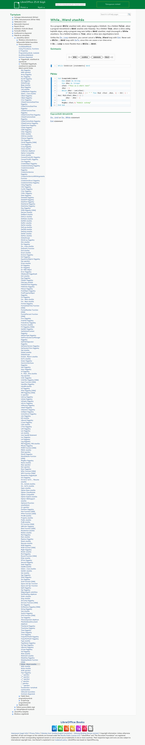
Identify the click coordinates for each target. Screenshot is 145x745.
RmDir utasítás (26, 552)
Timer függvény (26, 632)
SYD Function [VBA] (28, 615)
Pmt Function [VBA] (28, 511)
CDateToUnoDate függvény (30, 121)
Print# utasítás (26, 516)
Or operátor (25, 507)
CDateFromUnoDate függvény (28, 118)
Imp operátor (25, 376)
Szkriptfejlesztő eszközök (25, 709)
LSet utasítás (25, 424)
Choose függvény (27, 138)
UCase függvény (26, 649)
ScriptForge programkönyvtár (25, 701)
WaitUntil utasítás (27, 656)
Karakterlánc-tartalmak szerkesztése (29, 689)
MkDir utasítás (26, 450)
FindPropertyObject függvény (28, 294)
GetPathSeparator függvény (27, 343)
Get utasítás (25, 350)
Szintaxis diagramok (26, 57)
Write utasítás (26, 668)
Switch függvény (27, 613)
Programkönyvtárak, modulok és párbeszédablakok (29, 54)
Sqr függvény (25, 590)
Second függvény (27, 562)
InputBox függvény (27, 384)
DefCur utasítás (26, 217)
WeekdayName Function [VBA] (29, 661)
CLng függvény (26, 147)
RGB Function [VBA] (28, 548)
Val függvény (25, 651)
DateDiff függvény (27, 200)
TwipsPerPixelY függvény (30, 639)
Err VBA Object (26, 270)
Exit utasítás (25, 276)
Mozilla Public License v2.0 (70, 735)
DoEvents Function (27, 248)
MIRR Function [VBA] (28, 448)
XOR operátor (26, 671)
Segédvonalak (23, 705)
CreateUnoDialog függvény (30, 166)
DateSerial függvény (28, 204)
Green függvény (26, 361)
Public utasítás (26, 520)
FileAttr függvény (27, 280)
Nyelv (40, 7)
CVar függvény (26, 191)
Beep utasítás (25, 85)
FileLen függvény (27, 289)
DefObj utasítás (26, 229)
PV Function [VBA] (27, 524)
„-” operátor (25, 675)
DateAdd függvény (27, 197)
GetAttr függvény (27, 329)
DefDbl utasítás (26, 221)
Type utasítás (25, 641)
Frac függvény (26, 318)
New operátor (26, 465)
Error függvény (26, 272)
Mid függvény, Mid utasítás (30, 444)
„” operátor (25, 683)
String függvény (26, 609)
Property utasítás (27, 518)
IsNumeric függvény (28, 410)
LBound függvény (27, 420)
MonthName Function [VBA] (28, 457)
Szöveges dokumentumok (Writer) (26, 17)
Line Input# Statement (29, 435)
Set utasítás (25, 573)
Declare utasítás (26, 212)
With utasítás (25, 666)
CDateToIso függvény (28, 125)
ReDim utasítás (26, 533)
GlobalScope (25, 83)
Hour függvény (26, 369)
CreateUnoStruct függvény (30, 181)
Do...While (65, 117)
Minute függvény (27, 446)
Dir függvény (25, 244)
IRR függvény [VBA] (28, 393)
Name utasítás (26, 463)
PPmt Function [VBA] (28, 514)
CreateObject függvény (29, 164)
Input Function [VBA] (28, 382)
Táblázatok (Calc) (20, 22)
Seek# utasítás (26, 567)
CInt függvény (26, 144)
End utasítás (25, 251)
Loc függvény (25, 437)
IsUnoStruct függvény (28, 414)
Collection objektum (28, 151)
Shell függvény (26, 577)
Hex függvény (26, 367)
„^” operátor (25, 685)
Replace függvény (27, 539)
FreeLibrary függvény (28, 323)
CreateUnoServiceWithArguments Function (30, 177)
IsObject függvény (27, 412)
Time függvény (26, 630)
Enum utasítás (26, 253)
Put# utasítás (25, 522)
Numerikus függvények (29, 475)
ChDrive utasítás (27, 136)
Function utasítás (27, 325)
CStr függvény (26, 187)
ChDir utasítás (26, 134)
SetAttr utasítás (26, 571)
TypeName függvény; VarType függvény (28, 644)
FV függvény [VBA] (27, 327)
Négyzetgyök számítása (29, 592)
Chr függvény (25, 140)
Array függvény (26, 74)
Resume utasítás (26, 543)
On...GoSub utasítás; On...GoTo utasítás (28, 485)
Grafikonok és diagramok (23, 33)
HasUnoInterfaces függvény (27, 364)
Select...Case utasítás (28, 94)
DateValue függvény (28, 206)
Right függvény (26, 550)
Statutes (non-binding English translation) (56, 733)
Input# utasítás (26, 386)
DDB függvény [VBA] (28, 210)
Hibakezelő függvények (29, 274)
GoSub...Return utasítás (29, 357)
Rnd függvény (26, 554)
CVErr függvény (26, 193)
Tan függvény (25, 618)
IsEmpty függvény (27, 401)
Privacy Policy (35, 733)
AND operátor (26, 72)
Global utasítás (26, 352)
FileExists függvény (27, 287)
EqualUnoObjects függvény (30, 259)
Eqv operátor (25, 261)
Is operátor (25, 395)
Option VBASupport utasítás (28, 500)
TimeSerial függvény (28, 626)
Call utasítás (25, 89)
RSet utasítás (25, 558)
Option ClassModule (28, 492)
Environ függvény (27, 255)
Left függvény (26, 429)
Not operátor (25, 467)
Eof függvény (25, 257)
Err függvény (25, 267)
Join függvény (26, 416)
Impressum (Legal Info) (19, 733)
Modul (23, 7)
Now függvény (26, 469)
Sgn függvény (26, 575)
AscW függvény (26, 79)
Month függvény (26, 454)
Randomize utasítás (28, 531)
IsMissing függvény (27, 405)
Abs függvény (25, 70)
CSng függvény (26, 185)
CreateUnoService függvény (27, 173)
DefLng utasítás (26, 227)
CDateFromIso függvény (29, 123)
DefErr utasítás (26, 223)
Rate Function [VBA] (28, 528)
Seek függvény (26, 564)
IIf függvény (25, 371)
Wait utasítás (25, 654)
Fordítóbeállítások (25, 47)
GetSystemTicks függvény (30, 348)
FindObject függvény (28, 291)
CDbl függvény (26, 130)
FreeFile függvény (27, 321)
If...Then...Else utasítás (29, 374)
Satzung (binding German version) (86, 733)
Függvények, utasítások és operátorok (29, 60)
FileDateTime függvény (29, 284)
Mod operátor (26, 452)
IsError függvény (27, 403)
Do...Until (54, 117)
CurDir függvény (26, 189)
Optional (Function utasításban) (27, 504)
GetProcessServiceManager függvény (30, 338)
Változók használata (28, 692)
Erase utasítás (26, 263)
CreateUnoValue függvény (30, 183)
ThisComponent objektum (30, 620)
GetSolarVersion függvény (30, 346)
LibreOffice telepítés (21, 712)
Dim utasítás (25, 242)
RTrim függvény (26, 560)
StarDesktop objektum (29, 594)
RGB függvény (26, 545)
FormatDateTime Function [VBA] (30, 307)
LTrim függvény (26, 427)
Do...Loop (64, 37)
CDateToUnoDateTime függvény (29, 107)
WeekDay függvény (28, 658)
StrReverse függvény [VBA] (30, 607)
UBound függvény (27, 647)
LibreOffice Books (72, 722)
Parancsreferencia (25, 44)
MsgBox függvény (27, 461)
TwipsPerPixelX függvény (30, 637)
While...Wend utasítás (28, 664)
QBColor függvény (27, 526)
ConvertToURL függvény (29, 159)
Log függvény (25, 441)
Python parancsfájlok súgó (25, 707)
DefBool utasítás (27, 214)
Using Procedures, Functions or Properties (29, 50)
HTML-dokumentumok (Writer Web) (27, 19)
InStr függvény (26, 378)
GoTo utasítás (26, 359)
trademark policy (61, 740)
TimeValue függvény (28, 628)
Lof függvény (25, 439)
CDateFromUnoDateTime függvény (30, 103)
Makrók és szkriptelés (21, 35)
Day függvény (26, 208)
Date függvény (26, 195)
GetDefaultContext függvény (27, 332)
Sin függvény (25, 579)
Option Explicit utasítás (29, 497)
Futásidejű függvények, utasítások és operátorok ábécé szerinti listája (28, 66)
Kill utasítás (25, 418)
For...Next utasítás (27, 299)
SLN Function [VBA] (28, 581)
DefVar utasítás (26, 236)
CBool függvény (26, 96)
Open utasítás (26, 488)
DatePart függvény (27, 202)
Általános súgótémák (21, 714)
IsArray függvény (27, 397)
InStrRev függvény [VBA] (30, 380)
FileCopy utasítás (27, 282)
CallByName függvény (28, 91)
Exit (119, 37)
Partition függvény (27, 509)
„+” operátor (25, 679)
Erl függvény (25, 265)
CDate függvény (26, 127)
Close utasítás (26, 149)
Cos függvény (26, 161)
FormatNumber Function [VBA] (29, 311)
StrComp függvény (27, 601)
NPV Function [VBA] (28, 473)
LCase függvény (26, 422)
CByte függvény (26, 98)
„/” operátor (25, 681)
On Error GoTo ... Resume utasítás (30, 481)
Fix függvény (25, 297)
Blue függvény (26, 87)
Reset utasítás (26, 541)
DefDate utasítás (27, 219)
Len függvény (25, 431)
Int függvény (25, 388)
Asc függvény (25, 77)
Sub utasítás (25, 611)
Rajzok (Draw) (19, 26)
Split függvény (26, 588)
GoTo (77, 40)
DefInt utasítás (26, 225)
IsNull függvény (26, 407)
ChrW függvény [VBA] (29, 142)
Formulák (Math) (20, 31)
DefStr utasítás (26, 234)
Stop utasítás (25, 598)
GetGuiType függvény (28, 335)
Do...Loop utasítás (27, 246)
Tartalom (15, 14)
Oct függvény (25, 477)
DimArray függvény (27, 240)
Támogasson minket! (113, 4)
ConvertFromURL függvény (30, 157)
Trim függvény (26, 634)
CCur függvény (26, 100)
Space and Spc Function (29, 584)
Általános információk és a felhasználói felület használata (27, 41)
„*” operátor (25, 677)
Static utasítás (26, 596)
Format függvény (27, 304)
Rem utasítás (25, 537)
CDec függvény (26, 132)
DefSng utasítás (26, 231)
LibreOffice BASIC (22, 38)
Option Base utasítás (28, 490)
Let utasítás (25, 433)
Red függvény (26, 535)
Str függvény (25, 605)
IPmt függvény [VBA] (28, 391)
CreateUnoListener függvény (27, 169)
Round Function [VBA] (29, 556)
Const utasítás (26, 155)
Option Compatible (27, 153)
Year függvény (26, 673)
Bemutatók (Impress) (21, 24)
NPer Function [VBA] (28, 471)
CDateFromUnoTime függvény (28, 112)
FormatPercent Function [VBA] (29, 315)
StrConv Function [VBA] (29, 603)
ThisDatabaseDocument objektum (29, 623)
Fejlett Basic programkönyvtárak (25, 697)
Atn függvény (25, 81)
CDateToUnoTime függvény (30, 115)
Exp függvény (25, 278)
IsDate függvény (26, 399)
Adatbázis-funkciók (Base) (23, 29)
